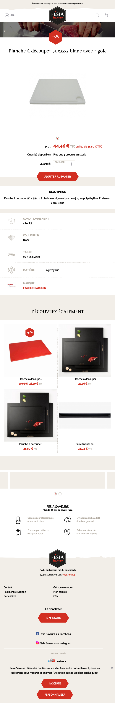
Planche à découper (85, 379)
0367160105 (69, 575)
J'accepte (55, 683)
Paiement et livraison (15, 592)
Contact (8, 587)
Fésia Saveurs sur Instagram (53, 643)
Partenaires (10, 596)
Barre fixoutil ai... (84, 444)
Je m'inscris (53, 618)
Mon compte (60, 592)
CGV (55, 596)
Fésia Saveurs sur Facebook (53, 634)
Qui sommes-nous (63, 587)
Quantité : (45, 164)
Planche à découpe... (30, 379)
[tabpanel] (57, 95)
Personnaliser (54, 694)
